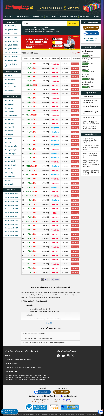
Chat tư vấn (89, 33)
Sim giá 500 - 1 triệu (11, 30)
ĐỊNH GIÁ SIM (51, 17)
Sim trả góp (9, 134)
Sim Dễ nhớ (9, 131)
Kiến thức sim (35, 414)
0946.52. (32, 145)
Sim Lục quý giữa (11, 146)
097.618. (32, 272)
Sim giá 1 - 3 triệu (11, 33)
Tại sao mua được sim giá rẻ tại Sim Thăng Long (91, 122)
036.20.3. (32, 191)
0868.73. (32, 260)
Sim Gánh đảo (10, 176)
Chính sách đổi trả (64, 414)
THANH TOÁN (85, 17)
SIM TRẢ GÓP (38, 17)
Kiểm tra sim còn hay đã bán (90, 112)
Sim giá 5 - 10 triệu (11, 41)
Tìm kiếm (73, 23)
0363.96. (32, 208)
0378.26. (32, 204)
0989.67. (32, 98)
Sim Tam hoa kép (11, 115)
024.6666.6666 (90, 28)
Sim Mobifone (9, 83)
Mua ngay (75, 64)
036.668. (32, 72)
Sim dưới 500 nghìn (11, 26)
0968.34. (32, 149)
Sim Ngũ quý (9, 104)
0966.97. (32, 136)
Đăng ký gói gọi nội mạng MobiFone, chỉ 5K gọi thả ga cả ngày (91, 172)
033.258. (32, 119)
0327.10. (32, 162)
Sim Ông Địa (9, 184)
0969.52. (32, 179)
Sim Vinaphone (10, 79)
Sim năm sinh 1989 (11, 220)
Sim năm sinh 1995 (11, 197)
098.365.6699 (60, 392)
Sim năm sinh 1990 (11, 216)
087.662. (32, 213)
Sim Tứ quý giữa (10, 154)
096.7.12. (32, 221)
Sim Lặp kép (9, 173)
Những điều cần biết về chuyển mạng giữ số (90, 127)
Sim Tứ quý (9, 100)
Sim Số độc (9, 180)
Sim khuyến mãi (10, 165)
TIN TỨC (97, 17)
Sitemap (94, 414)
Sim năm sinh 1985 (11, 235)
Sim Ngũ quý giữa (11, 150)
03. (32, 115)
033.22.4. (32, 196)
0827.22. (32, 140)
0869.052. (32, 89)
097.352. (32, 217)
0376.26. (32, 170)
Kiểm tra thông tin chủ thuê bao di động (90, 101)
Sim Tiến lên (9, 169)
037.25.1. (32, 85)
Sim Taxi (8, 142)
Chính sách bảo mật (77, 414)
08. (32, 174)
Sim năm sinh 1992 (11, 209)
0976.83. (32, 247)
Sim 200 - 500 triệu (11, 56)
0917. (32, 166)
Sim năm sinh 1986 (11, 232)
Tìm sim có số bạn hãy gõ (36, 28)
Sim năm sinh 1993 (11, 205)
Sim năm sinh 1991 (11, 213)
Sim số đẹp (59, 396)
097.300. (32, 64)
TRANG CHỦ (9, 17)
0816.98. (32, 187)
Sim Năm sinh (9, 119)
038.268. (32, 106)
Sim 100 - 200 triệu (11, 52)
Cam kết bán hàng (88, 96)
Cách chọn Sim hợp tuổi (90, 117)
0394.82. (32, 226)
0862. (32, 102)
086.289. (32, 81)
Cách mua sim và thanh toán (90, 107)
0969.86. (32, 123)
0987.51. (32, 264)
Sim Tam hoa (9, 112)
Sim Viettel (8, 75)
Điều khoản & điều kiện (49, 414)
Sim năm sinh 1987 (11, 228)
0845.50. (32, 200)
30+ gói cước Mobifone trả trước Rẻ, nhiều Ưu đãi (90, 155)
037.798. (32, 68)
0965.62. (32, 111)
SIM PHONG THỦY (23, 17)
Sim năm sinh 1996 (11, 194)
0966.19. (32, 77)
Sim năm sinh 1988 (11, 224)
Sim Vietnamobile (11, 87)
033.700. (32, 255)
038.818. (32, 238)
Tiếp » (57, 279)
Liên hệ (88, 414)
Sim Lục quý (9, 108)
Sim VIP (7, 157)
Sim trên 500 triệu (11, 60)
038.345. (32, 94)
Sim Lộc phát (9, 123)
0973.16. (32, 183)
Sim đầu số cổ (10, 161)
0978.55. (32, 251)
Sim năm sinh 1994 (11, 201)
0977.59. (32, 268)
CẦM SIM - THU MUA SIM (68, 17)
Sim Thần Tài (9, 127)
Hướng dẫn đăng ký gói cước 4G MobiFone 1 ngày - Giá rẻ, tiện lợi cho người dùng (91, 163)
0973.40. (32, 234)
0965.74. (32, 230)
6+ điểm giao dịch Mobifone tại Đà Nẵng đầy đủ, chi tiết (89, 140)
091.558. (32, 153)
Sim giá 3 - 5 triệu (11, 37)
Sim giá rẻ (8, 138)
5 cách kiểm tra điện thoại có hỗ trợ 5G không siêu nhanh (91, 147)
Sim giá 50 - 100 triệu (12, 49)
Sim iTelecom (9, 91)
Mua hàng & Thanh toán (22, 414)
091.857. (32, 128)
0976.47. (32, 243)
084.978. (32, 132)
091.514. (32, 157)
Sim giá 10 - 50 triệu (11, 45)
